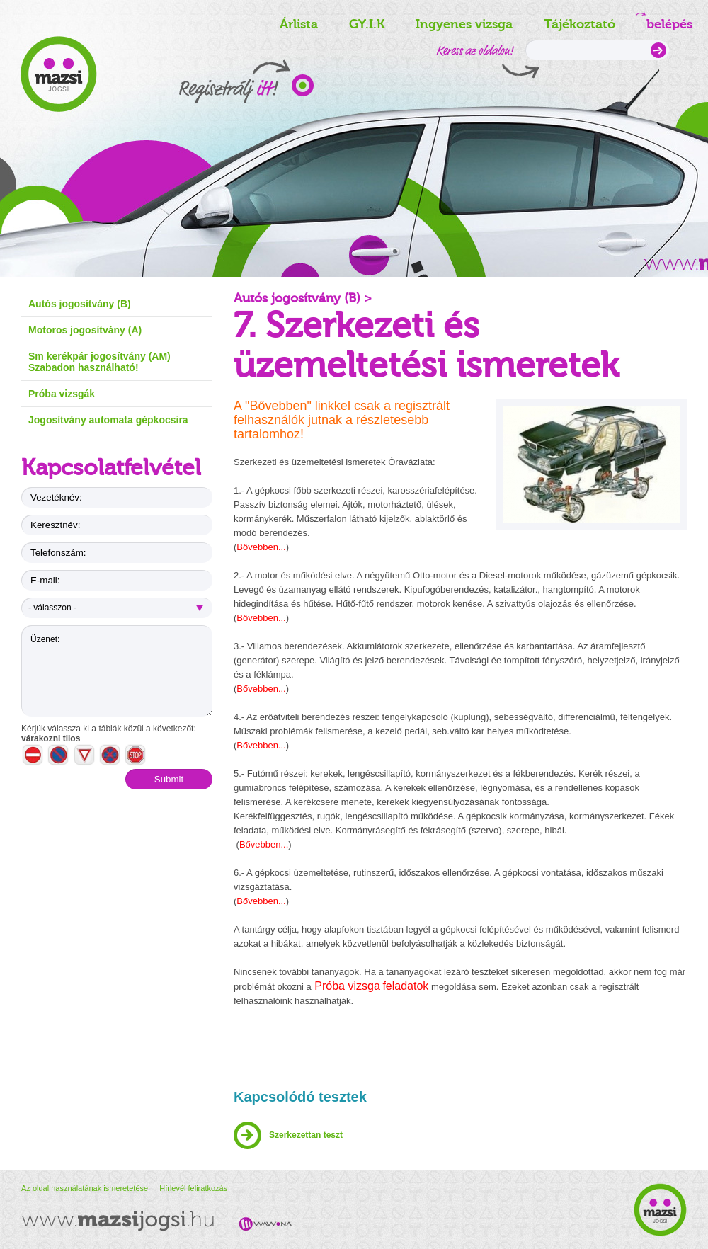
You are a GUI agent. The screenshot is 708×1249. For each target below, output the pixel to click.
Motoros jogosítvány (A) (85, 330)
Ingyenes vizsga (464, 24)
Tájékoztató (579, 24)
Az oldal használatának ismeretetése (85, 1188)
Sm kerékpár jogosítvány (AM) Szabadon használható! (99, 361)
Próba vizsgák (61, 393)
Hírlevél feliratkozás (193, 1188)
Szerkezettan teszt (306, 1135)
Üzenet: (116, 671)
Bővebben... (260, 547)
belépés (665, 21)
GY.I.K (366, 24)
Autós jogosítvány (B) (79, 303)
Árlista (299, 24)
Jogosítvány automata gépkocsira (108, 420)
